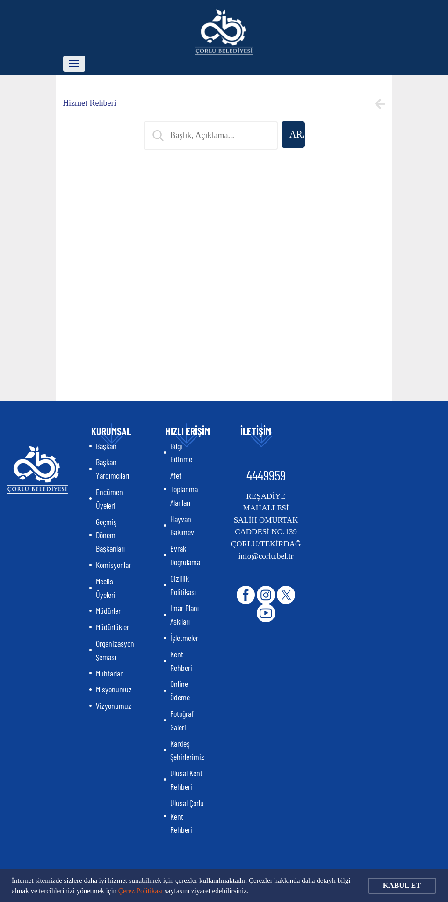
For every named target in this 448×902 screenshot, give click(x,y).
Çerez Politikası (140, 891)
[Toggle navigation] (74, 64)
